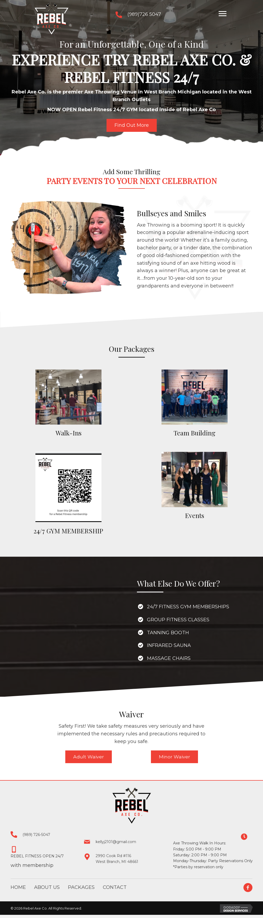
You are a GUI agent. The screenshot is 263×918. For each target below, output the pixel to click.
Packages (81, 887)
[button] (223, 13)
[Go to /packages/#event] (195, 487)
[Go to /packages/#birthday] (68, 494)
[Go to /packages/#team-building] (195, 404)
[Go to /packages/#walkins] (68, 404)
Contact (115, 887)
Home (18, 887)
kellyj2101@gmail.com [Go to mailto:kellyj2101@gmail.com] (116, 842)
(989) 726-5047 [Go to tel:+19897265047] (36, 834)
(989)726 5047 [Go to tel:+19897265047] (144, 14)
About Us (47, 887)
